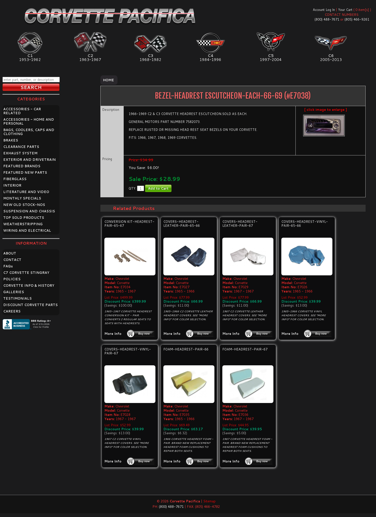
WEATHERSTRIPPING (23, 224)
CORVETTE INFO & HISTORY (28, 285)
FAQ (8, 266)
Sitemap (209, 501)
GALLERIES (13, 292)
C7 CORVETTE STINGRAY (26, 272)
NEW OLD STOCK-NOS (24, 204)
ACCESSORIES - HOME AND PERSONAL (28, 121)
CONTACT (12, 260)
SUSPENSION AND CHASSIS (29, 211)
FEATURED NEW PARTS (25, 172)
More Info (112, 333)
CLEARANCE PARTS (21, 146)
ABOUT (9, 253)
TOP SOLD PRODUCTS (23, 217)
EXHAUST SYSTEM (20, 153)
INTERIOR (12, 185)
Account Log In (324, 9)
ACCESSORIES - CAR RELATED (22, 111)
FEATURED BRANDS (21, 166)
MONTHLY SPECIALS (22, 198)
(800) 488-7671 (327, 19)
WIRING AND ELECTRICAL (27, 230)
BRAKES (10, 140)
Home (108, 80)
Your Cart (345, 9)
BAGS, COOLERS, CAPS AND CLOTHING (28, 132)
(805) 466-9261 (357, 19)
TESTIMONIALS (17, 298)
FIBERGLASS (15, 179)
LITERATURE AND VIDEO (26, 192)
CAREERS (12, 311)
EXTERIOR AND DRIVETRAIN (29, 159)
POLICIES (12, 279)
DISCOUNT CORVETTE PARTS (30, 305)
